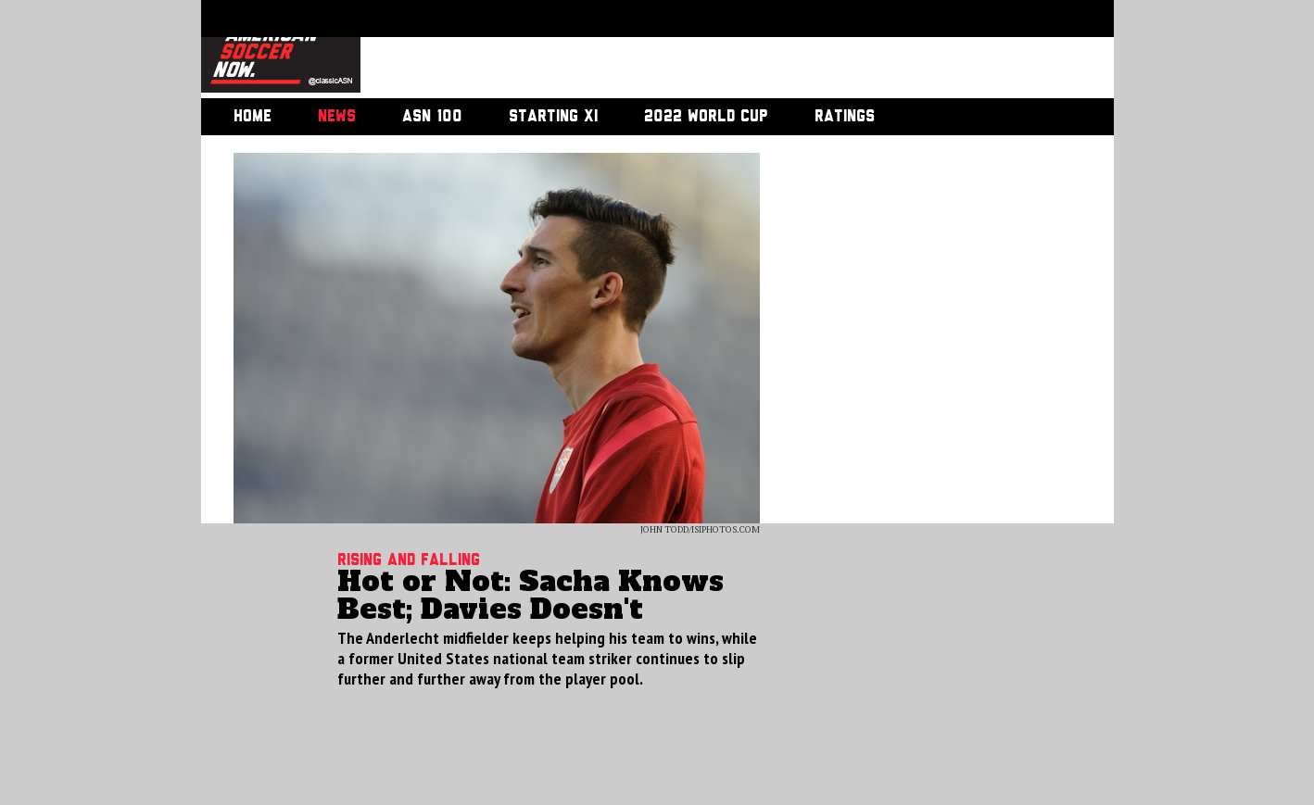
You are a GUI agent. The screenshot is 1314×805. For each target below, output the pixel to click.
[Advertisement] (716, 51)
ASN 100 (432, 116)
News (337, 116)
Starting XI (553, 116)
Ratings (845, 116)
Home (253, 116)
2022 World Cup (706, 116)
